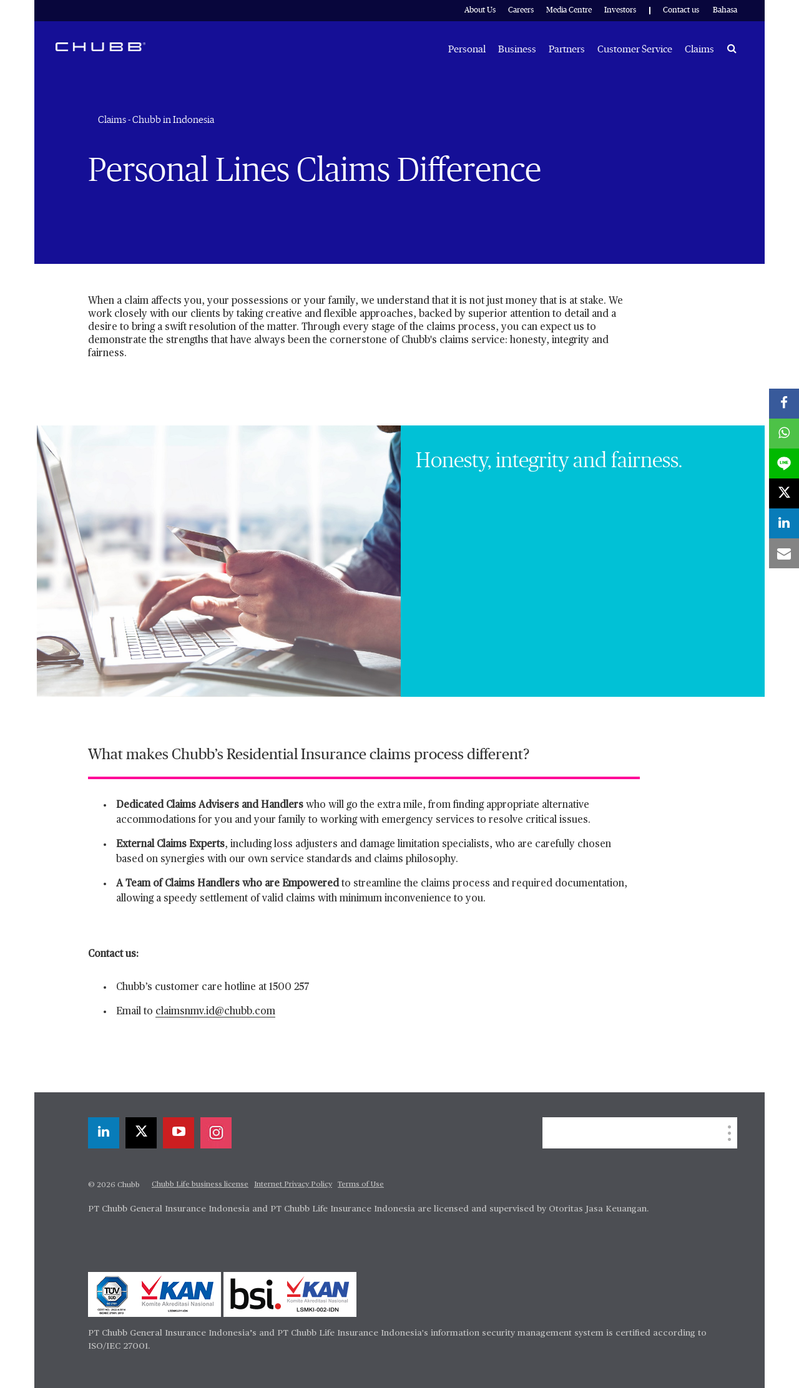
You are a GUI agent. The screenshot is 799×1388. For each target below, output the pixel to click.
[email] (784, 553)
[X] (141, 1132)
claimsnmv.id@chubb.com (215, 1012)
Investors (620, 10)
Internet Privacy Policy (293, 1184)
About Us (480, 10)
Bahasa (725, 10)
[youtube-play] (178, 1132)
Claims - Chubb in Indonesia (156, 120)
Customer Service (634, 49)
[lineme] (784, 463)
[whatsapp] (784, 434)
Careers (521, 10)
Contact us (681, 10)
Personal (467, 49)
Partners (567, 49)
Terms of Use (361, 1184)
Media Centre (569, 10)
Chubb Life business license (200, 1184)
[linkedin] (103, 1132)
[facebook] (784, 404)
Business (517, 49)
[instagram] (216, 1132)
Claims (699, 49)
